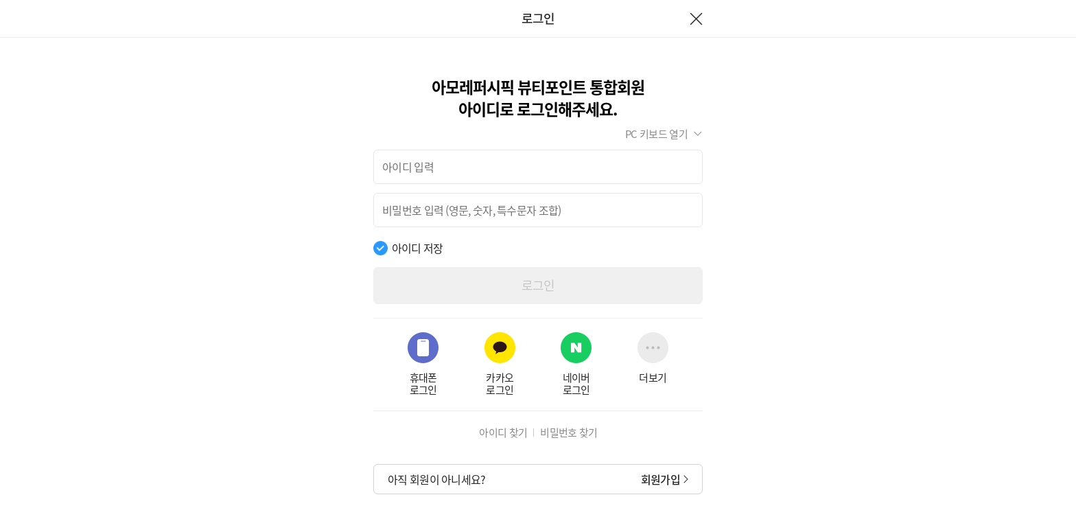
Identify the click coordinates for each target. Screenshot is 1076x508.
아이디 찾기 (503, 432)
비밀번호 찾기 (568, 432)
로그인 (538, 285)
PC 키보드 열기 (656, 133)
